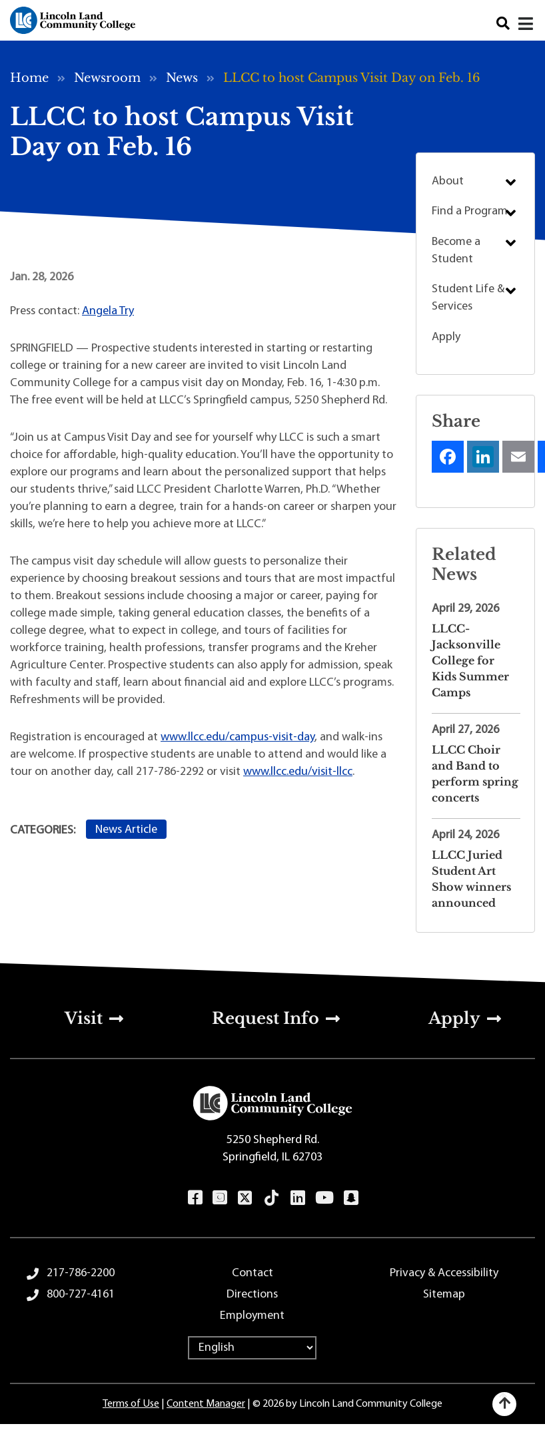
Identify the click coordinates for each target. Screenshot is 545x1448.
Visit (84, 1018)
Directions (252, 1294)
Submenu (510, 182)
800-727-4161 (81, 1294)
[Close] (526, 24)
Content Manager (206, 1404)
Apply (446, 337)
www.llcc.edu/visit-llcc (297, 772)
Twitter (245, 1198)
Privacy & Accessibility (444, 1273)
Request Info (265, 1018)
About (448, 181)
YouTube (324, 1197)
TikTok (272, 1198)
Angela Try (108, 311)
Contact (252, 1273)
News (182, 78)
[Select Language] (252, 1347)
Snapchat (351, 1197)
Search (503, 24)
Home (29, 78)
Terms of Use (131, 1404)
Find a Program (470, 211)
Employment (252, 1316)
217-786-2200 (81, 1273)
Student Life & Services (468, 298)
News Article (126, 830)
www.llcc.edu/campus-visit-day (237, 737)
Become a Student (456, 251)
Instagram (220, 1197)
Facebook (195, 1197)
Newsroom (107, 78)
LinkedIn (297, 1197)
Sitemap (444, 1294)
